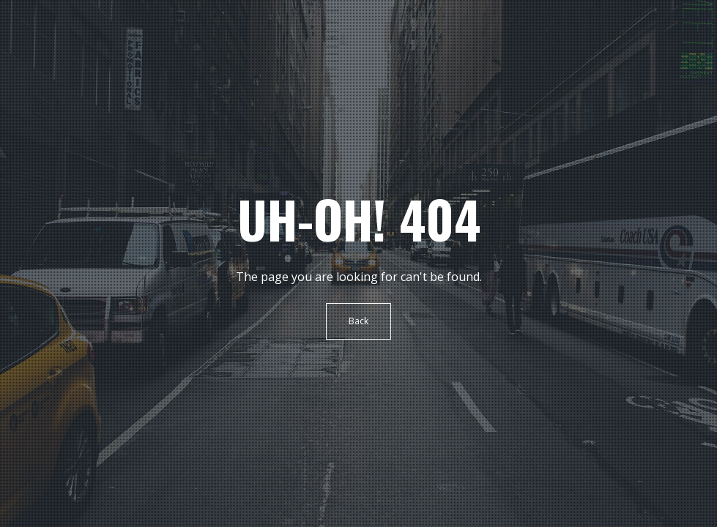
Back (358, 321)
